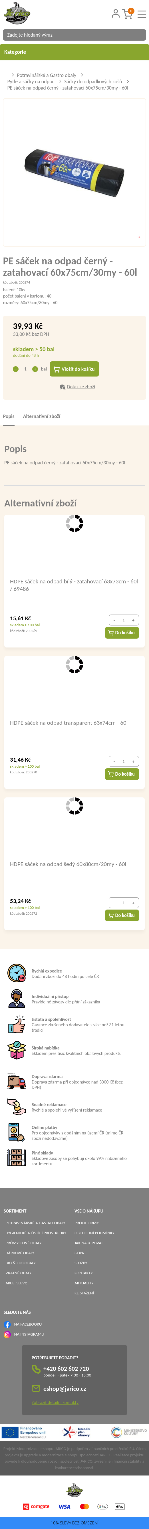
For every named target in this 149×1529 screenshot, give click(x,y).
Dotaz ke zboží (81, 387)
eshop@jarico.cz (64, 1389)
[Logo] (24, 14)
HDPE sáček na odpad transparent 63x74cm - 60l (69, 723)
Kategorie (74, 52)
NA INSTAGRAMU (29, 1334)
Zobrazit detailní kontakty (55, 1402)
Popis (8, 416)
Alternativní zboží (41, 416)
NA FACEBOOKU (28, 1324)
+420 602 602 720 (66, 1369)
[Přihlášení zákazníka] (116, 14)
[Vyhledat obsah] (139, 35)
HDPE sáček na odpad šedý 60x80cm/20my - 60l (68, 864)
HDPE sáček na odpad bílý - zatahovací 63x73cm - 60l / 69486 (74, 585)
